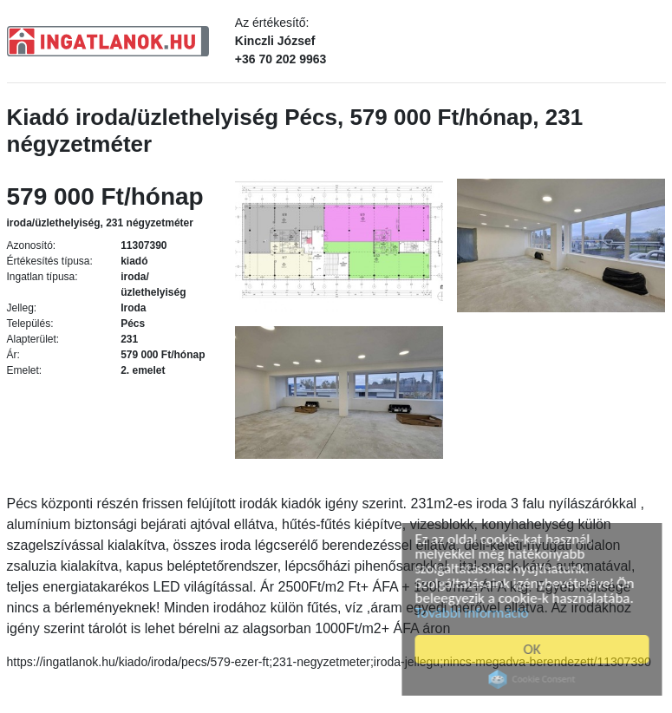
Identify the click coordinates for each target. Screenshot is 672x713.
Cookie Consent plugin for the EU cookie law (535, 679)
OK (535, 649)
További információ (475, 613)
